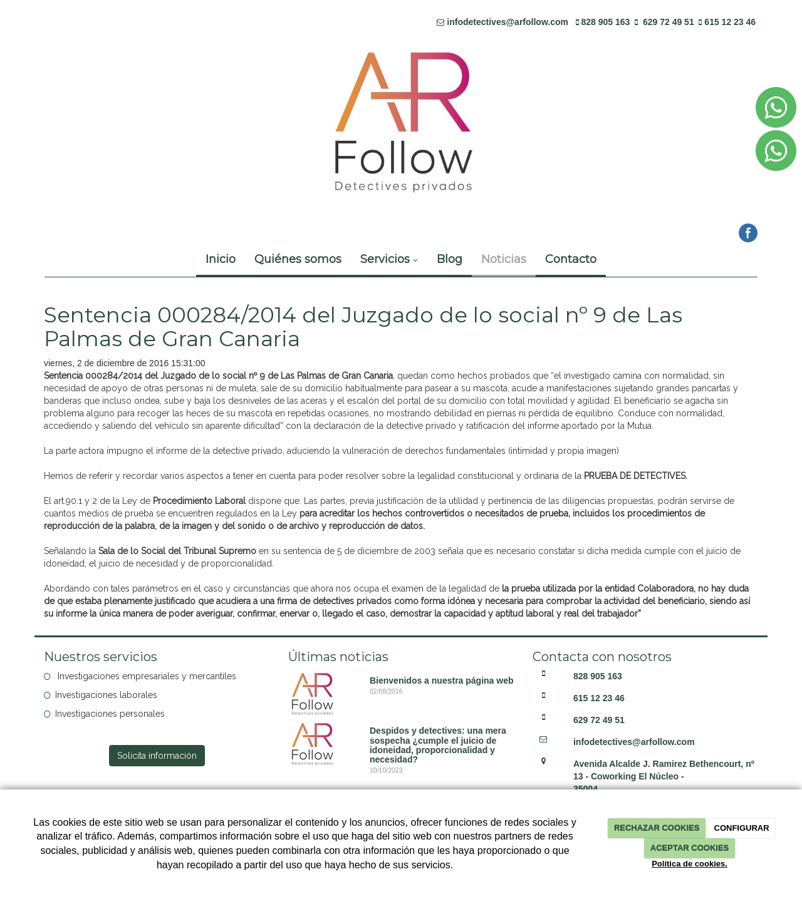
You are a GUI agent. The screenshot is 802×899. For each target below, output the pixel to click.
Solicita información (157, 756)
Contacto (570, 259)
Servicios (389, 259)
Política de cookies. (689, 863)
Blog (449, 259)
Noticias (503, 259)
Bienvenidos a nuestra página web (442, 681)
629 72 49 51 (668, 22)
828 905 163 (605, 22)
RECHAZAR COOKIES (657, 828)
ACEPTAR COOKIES (689, 848)
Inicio (221, 259)
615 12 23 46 (730, 22)
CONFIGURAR (741, 828)
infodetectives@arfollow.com (507, 22)
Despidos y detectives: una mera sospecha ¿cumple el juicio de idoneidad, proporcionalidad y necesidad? (438, 745)
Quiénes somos (297, 259)
